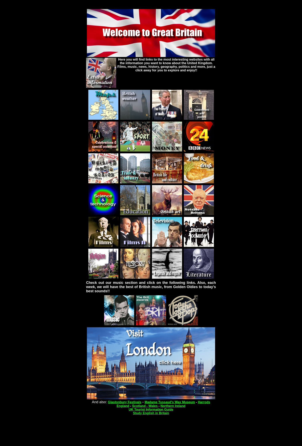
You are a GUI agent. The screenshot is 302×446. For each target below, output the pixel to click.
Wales (153, 406)
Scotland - (140, 406)
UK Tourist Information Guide (151, 409)
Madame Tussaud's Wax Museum (170, 402)
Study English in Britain (151, 413)
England (123, 406)
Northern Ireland (172, 406)
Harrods (204, 402)
